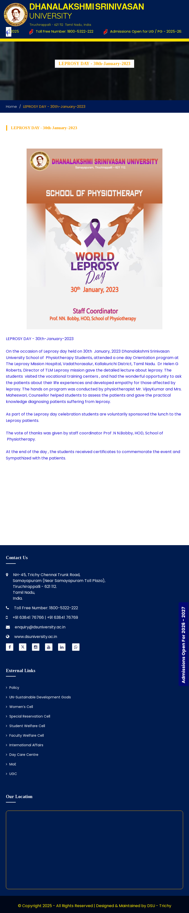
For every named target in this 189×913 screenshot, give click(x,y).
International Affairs (24, 745)
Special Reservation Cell (28, 716)
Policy (12, 687)
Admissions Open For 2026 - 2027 (183, 645)
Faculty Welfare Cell (25, 735)
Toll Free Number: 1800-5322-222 (63, 31)
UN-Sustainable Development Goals (38, 697)
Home (11, 106)
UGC (11, 773)
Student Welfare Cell (25, 725)
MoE (11, 764)
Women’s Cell (19, 706)
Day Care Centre (22, 754)
